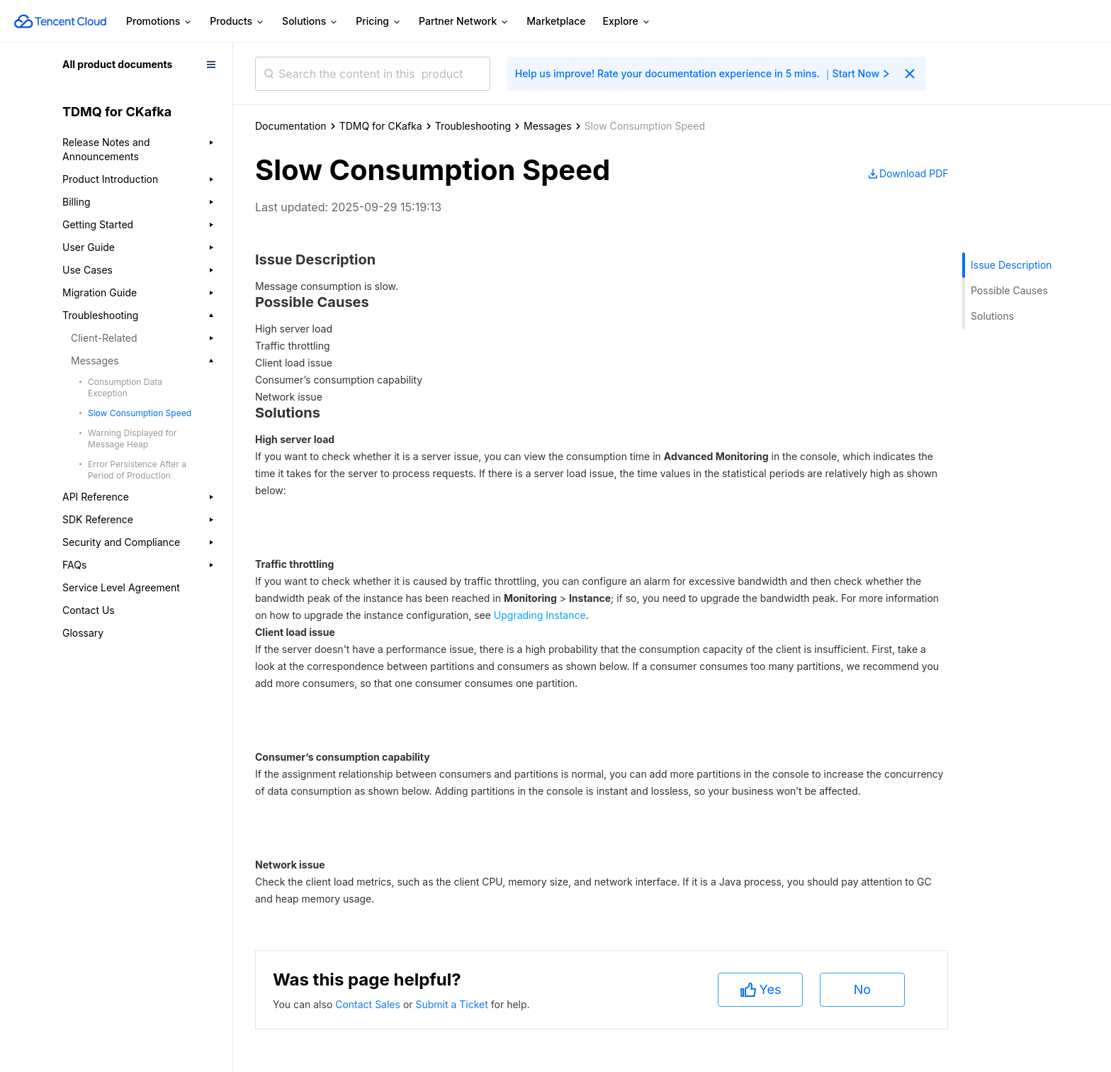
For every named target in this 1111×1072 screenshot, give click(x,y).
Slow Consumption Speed (139, 413)
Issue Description (1011, 265)
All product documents (117, 64)
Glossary (82, 633)
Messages (548, 126)
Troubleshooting (473, 126)
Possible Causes (1009, 290)
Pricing (379, 21)
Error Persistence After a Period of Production (137, 470)
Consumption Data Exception (125, 387)
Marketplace (555, 21)
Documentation (291, 126)
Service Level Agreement (121, 587)
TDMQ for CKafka (380, 126)
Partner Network (464, 21)
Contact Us (88, 610)
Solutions (310, 21)
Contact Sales (369, 1004)
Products (237, 21)
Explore (627, 21)
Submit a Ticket (452, 1004)
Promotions (159, 21)
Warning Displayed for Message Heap (132, 439)
